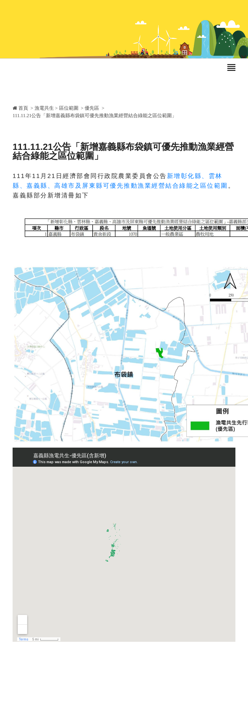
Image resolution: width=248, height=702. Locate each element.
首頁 (20, 108)
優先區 (92, 108)
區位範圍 (68, 108)
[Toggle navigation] (231, 68)
